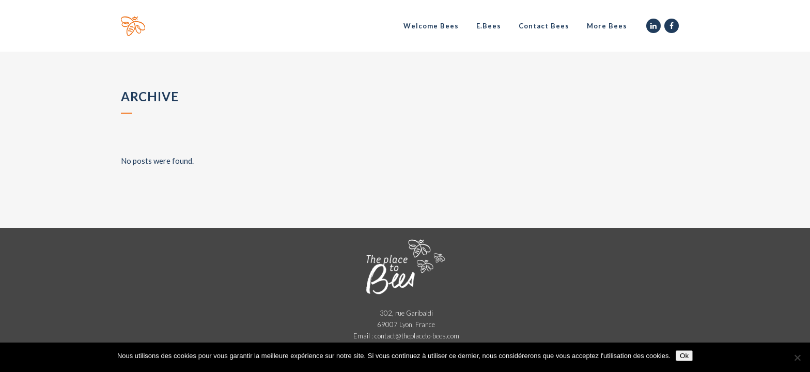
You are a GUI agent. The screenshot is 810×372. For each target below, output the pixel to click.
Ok (684, 356)
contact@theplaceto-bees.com (417, 336)
